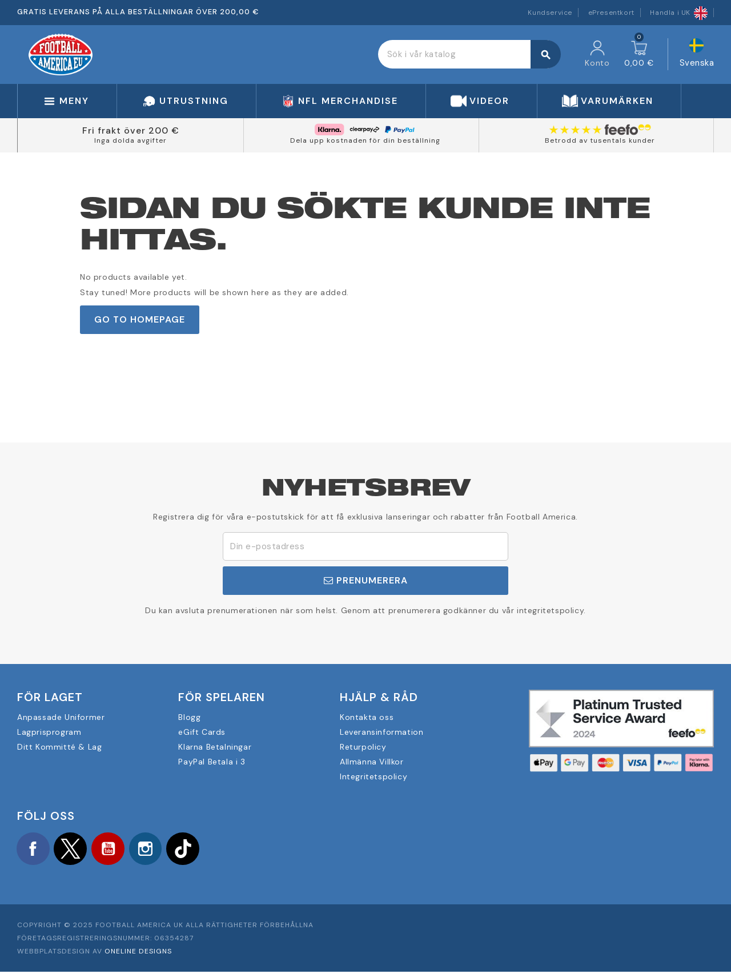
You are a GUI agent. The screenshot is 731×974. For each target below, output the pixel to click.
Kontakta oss (366, 717)
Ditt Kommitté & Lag (59, 747)
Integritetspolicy (373, 776)
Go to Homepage (139, 319)
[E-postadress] (365, 546)
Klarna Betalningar (214, 747)
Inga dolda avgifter (130, 140)
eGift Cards (202, 732)
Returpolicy (363, 747)
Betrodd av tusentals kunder (600, 140)
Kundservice (550, 12)
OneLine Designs (138, 952)
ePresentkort (611, 12)
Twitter (74, 849)
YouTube (114, 849)
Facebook (34, 849)
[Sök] (469, 54)
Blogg (189, 717)
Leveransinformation (381, 732)
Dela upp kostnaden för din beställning (365, 140)
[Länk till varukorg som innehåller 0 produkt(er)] (639, 54)
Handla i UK (679, 12)
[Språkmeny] (697, 54)
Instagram (154, 849)
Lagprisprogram (49, 732)
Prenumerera (366, 580)
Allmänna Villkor (372, 761)
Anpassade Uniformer (61, 717)
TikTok (194, 849)
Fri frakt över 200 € (130, 130)
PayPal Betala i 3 (211, 761)
